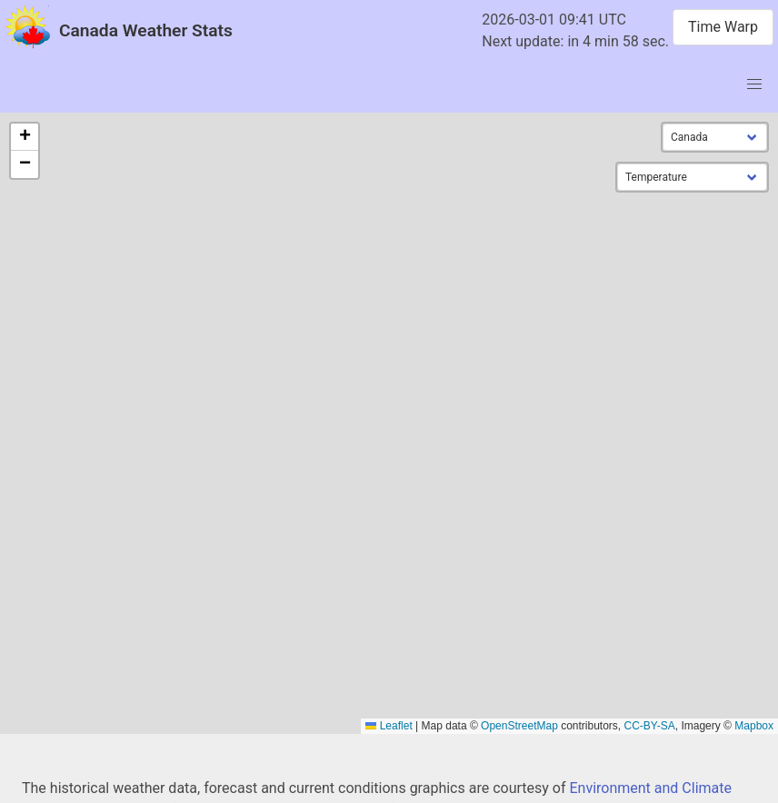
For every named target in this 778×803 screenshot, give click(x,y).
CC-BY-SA (649, 725)
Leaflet (388, 725)
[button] (24, 137)
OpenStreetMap (519, 725)
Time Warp (723, 26)
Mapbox (753, 725)
